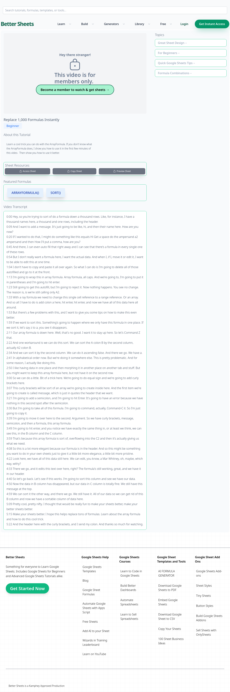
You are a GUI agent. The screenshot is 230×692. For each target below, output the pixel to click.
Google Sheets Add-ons (209, 573)
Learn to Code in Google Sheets (131, 573)
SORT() (55, 193)
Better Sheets (17, 24)
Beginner (12, 126)
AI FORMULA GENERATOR (166, 573)
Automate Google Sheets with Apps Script (93, 608)
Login (184, 24)
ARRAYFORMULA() (25, 193)
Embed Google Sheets (168, 602)
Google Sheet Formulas (91, 592)
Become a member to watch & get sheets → (75, 90)
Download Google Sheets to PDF (170, 588)
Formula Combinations (173, 73)
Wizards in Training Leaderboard (94, 642)
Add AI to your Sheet (95, 631)
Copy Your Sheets (169, 629)
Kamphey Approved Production (47, 685)
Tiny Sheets (203, 596)
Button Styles (204, 606)
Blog (85, 581)
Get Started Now (27, 588)
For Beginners (167, 53)
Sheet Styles (204, 586)
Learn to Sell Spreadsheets (129, 616)
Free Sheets (90, 622)
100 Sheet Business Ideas (171, 641)
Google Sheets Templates (92, 569)
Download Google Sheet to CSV (170, 616)
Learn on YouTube (94, 654)
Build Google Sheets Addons (209, 618)
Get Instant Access (212, 24)
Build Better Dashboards (128, 588)
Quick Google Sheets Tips (175, 63)
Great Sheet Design (171, 43)
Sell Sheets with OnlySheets (206, 632)
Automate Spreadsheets (129, 602)
